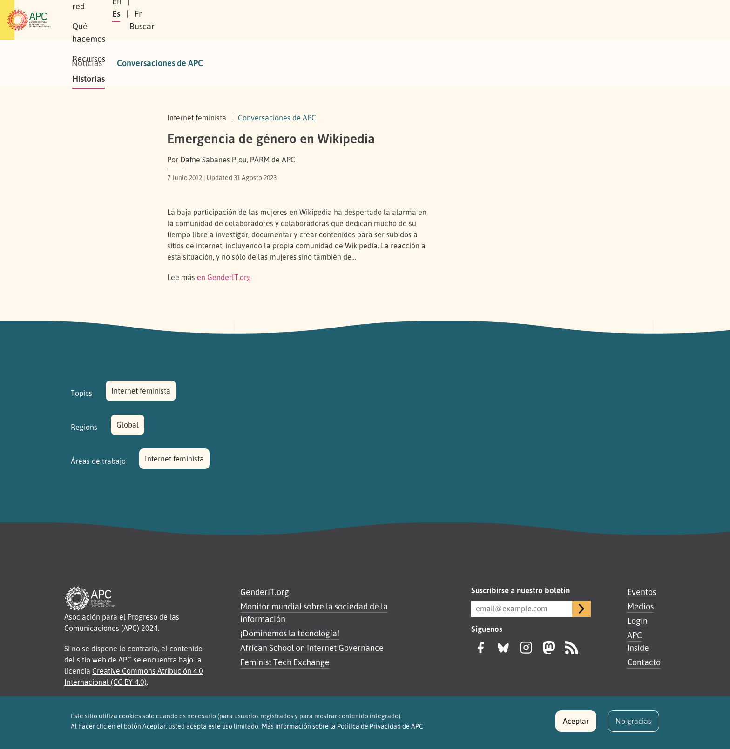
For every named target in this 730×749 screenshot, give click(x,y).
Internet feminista (140, 390)
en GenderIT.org (224, 277)
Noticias (87, 63)
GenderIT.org (264, 592)
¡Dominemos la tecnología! (289, 633)
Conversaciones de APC (160, 63)
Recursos (320, 20)
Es (562, 20)
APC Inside (638, 641)
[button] (641, 20)
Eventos (641, 592)
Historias (367, 20)
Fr (584, 20)
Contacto (644, 662)
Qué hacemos (265, 20)
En (539, 20)
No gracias (633, 724)
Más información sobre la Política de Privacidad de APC (342, 730)
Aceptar (576, 724)
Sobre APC (149, 20)
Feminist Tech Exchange (285, 662)
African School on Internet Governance (312, 647)
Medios (640, 606)
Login (637, 620)
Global (127, 424)
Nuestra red (204, 20)
